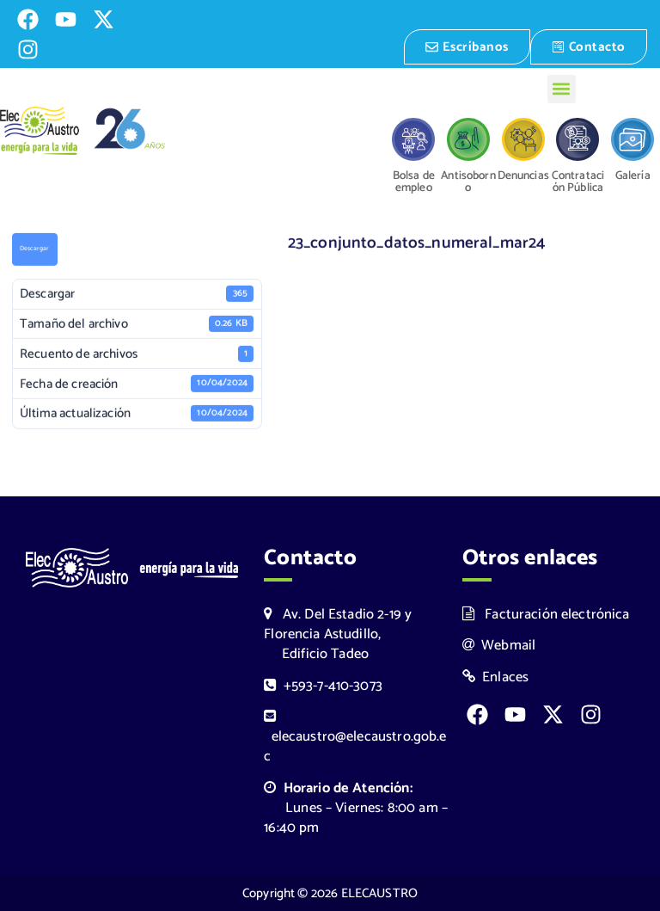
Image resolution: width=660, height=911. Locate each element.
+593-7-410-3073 (323, 686)
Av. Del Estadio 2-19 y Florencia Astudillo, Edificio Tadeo (338, 634)
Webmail (499, 645)
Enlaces (495, 677)
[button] (561, 89)
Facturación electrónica (546, 614)
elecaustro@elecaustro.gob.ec (355, 738)
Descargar (34, 251)
